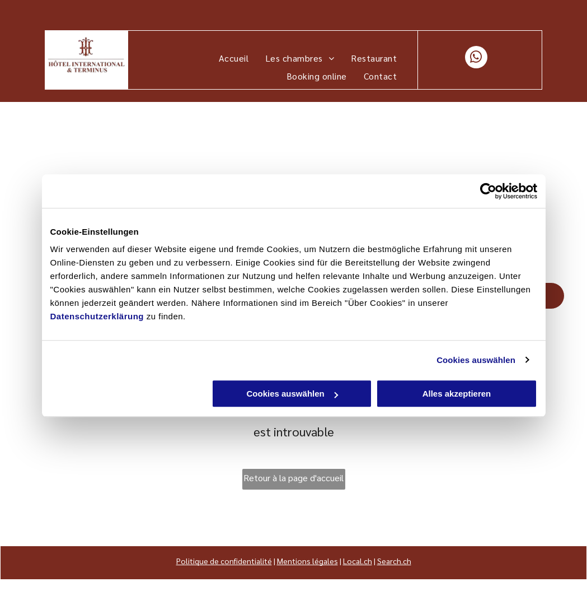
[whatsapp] (476, 58)
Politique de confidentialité (224, 561)
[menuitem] (233, 58)
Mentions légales (307, 561)
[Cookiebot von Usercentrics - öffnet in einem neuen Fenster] (488, 191)
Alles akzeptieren (456, 393)
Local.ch (357, 561)
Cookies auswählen (475, 360)
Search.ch (394, 561)
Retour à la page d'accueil (293, 477)
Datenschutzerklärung (97, 316)
